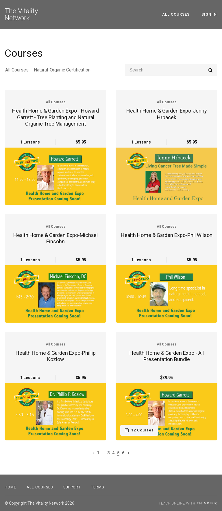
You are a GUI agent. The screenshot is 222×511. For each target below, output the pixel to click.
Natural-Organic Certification (61, 70)
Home (10, 487)
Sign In (209, 14)
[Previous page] (93, 453)
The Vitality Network (21, 14)
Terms (97, 487)
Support (72, 487)
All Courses (178, 14)
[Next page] (128, 453)
